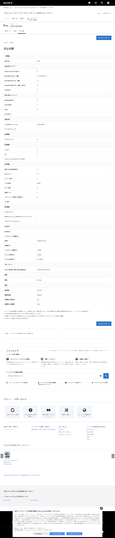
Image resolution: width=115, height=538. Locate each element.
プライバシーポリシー (38, 530)
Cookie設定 (38, 533)
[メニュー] (108, 3)
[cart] (96, 3)
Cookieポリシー (33, 528)
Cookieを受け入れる (75, 533)
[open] (102, 3)
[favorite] (89, 3)
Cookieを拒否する (57, 533)
